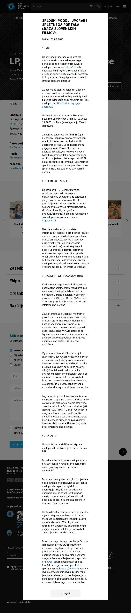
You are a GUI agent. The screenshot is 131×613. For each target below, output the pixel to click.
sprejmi (65, 593)
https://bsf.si (72, 67)
